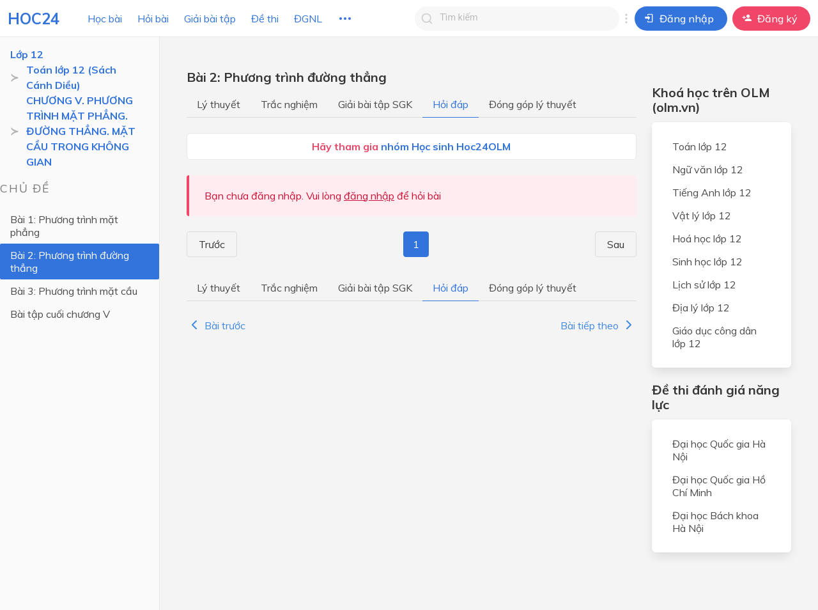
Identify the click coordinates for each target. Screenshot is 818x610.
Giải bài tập (210, 18)
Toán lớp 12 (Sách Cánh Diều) (71, 77)
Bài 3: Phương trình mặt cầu (73, 291)
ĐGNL (308, 18)
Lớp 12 (26, 54)
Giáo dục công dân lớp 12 (714, 337)
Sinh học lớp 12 (707, 261)
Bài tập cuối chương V (60, 314)
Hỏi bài (153, 18)
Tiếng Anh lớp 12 (712, 192)
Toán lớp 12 (699, 146)
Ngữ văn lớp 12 (707, 169)
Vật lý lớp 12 (701, 215)
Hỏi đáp (450, 104)
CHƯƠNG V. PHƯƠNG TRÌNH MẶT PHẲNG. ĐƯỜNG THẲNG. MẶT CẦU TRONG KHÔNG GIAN (80, 131)
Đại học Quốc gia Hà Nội (719, 450)
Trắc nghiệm (289, 104)
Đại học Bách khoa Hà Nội (715, 522)
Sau (619, 244)
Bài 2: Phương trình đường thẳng (69, 261)
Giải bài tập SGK (375, 104)
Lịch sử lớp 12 (704, 284)
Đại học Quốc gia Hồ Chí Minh (719, 486)
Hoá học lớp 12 (707, 238)
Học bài (105, 18)
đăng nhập (369, 195)
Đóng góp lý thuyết (532, 104)
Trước (208, 244)
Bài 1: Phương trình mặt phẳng (64, 226)
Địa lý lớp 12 (701, 307)
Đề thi (265, 18)
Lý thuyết (218, 104)
